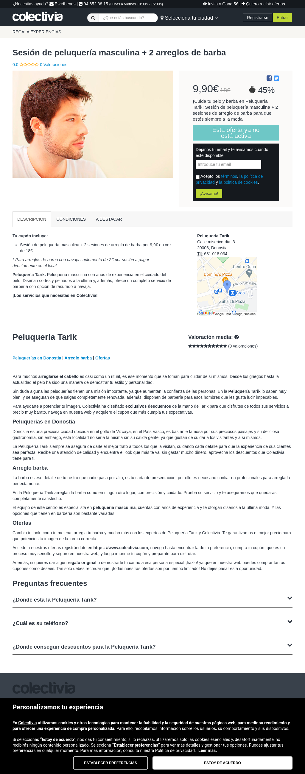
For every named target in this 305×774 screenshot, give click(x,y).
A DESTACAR (109, 219)
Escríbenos (62, 3)
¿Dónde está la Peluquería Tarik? (152, 599)
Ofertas (102, 358)
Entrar (282, 17)
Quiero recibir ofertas (263, 3)
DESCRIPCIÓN (31, 219)
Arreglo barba (78, 358)
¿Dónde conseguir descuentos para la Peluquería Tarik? (152, 646)
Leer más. (207, 750)
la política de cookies (238, 182)
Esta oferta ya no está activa (236, 132)
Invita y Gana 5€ (220, 3)
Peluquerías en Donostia (37, 358)
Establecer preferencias (110, 763)
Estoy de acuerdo (222, 763)
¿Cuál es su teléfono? (152, 622)
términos (229, 176)
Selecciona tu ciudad (189, 18)
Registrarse (257, 17)
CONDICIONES (71, 219)
